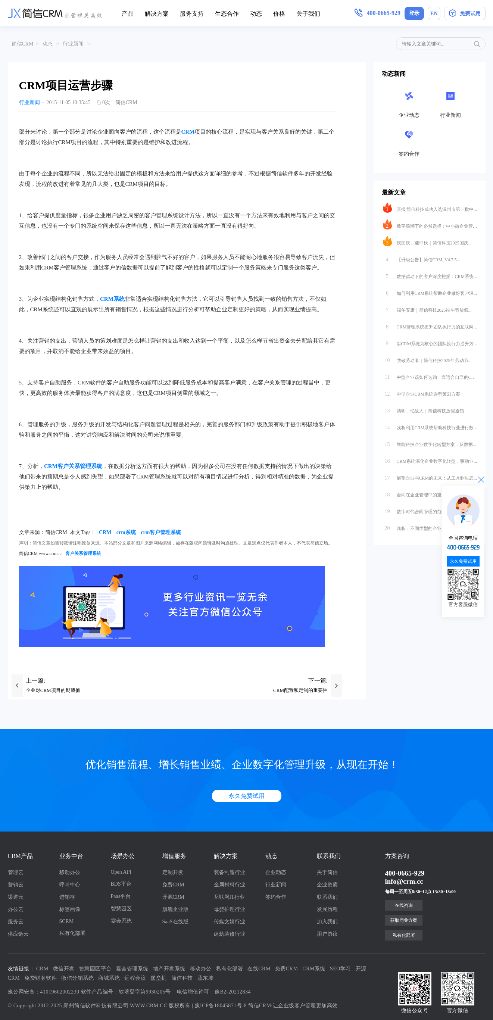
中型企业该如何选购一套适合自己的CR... (430, 375)
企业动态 (275, 872)
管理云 (16, 872)
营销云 (16, 885)
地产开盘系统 (169, 968)
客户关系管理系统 (83, 553)
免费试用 (465, 14)
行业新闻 (73, 44)
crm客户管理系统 (161, 532)
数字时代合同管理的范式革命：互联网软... (430, 510)
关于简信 (327, 872)
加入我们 (327, 921)
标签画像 (69, 909)
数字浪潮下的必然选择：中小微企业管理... (430, 224)
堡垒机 (158, 978)
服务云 (16, 921)
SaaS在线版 (175, 921)
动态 (256, 13)
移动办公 (69, 872)
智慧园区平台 (95, 968)
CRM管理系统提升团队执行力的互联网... (430, 325)
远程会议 (135, 978)
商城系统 (109, 978)
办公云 (16, 909)
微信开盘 (64, 968)
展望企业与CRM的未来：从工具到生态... (430, 476)
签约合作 (275, 897)
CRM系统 (112, 299)
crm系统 (126, 532)
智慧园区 (121, 908)
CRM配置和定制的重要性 (300, 690)
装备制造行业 (229, 872)
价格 (279, 13)
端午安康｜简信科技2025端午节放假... (427, 308)
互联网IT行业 (229, 897)
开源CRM (173, 897)
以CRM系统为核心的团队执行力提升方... (430, 342)
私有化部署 (72, 933)
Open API (121, 872)
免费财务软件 (40, 978)
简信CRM (23, 44)
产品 (128, 13)
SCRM (66, 921)
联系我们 (327, 897)
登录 (414, 13)
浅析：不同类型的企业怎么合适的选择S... (430, 526)
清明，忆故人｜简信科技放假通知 (423, 409)
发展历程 (327, 909)
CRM (188, 132)
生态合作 (227, 13)
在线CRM (259, 968)
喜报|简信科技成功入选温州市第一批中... (430, 207)
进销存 (67, 897)
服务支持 (192, 13)
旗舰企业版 (175, 909)
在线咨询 (404, 905)
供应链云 (18, 934)
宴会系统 (121, 921)
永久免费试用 (247, 796)
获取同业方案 (403, 920)
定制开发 (172, 872)
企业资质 (327, 885)
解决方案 (157, 13)
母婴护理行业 (229, 909)
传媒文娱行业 (229, 921)
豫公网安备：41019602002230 (43, 992)
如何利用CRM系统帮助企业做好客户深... (430, 291)
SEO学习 (340, 968)
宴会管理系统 (132, 968)
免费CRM (173, 885)
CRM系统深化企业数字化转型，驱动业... (430, 459)
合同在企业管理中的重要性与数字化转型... (430, 493)
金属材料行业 (229, 885)
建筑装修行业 (229, 934)
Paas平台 (121, 896)
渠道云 (16, 897)
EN (433, 13)
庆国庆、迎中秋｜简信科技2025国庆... (427, 241)
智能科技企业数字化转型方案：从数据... (429, 442)
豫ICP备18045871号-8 (221, 1005)
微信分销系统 (77, 978)
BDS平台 (121, 884)
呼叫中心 (69, 885)
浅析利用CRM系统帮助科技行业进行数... (430, 426)
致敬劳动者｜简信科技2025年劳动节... (427, 358)
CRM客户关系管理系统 (73, 466)
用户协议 (327, 934)
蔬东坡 (205, 978)
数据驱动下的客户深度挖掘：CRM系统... (430, 274)
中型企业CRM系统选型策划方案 (422, 392)
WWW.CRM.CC (148, 1005)
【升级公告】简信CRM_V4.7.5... (421, 258)
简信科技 (182, 978)
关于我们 (308, 13)
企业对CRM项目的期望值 (53, 690)
